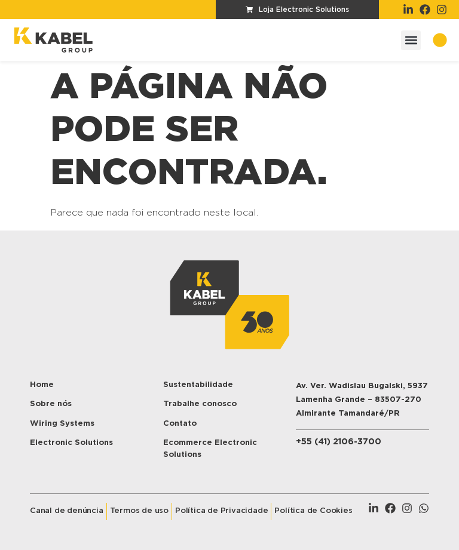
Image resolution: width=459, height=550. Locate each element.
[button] (411, 40)
